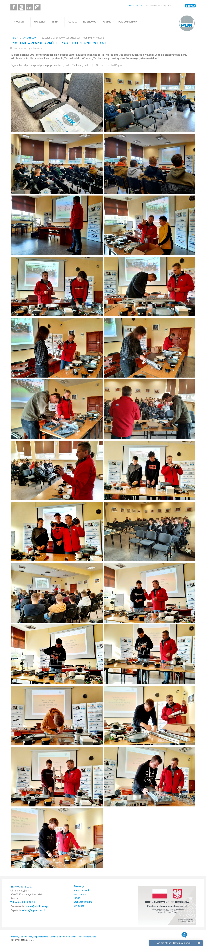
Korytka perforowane (38, 937)
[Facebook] (13, 7)
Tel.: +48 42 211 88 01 (22, 902)
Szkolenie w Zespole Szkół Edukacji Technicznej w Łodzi (58, 43)
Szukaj (190, 6)
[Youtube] (21, 7)
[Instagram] (37, 7)
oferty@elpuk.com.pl (33, 910)
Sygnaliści (79, 905)
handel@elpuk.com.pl (36, 906)
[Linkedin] (29, 7)
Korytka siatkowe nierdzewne (63, 937)
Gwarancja (79, 886)
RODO (77, 898)
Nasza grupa (80, 894)
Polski (132, 5)
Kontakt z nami (81, 890)
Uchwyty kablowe (19, 937)
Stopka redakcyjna (83, 901)
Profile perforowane (87, 937)
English (139, 5)
